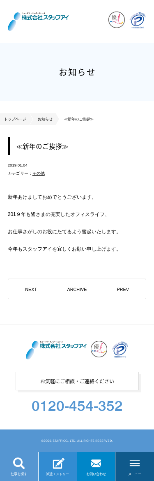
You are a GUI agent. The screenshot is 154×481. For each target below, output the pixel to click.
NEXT (31, 289)
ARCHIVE (77, 289)
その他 (38, 173)
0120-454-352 (77, 405)
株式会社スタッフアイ (38, 21)
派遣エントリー (57, 473)
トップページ (15, 119)
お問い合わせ (96, 473)
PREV (123, 289)
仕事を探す (19, 473)
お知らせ (45, 119)
